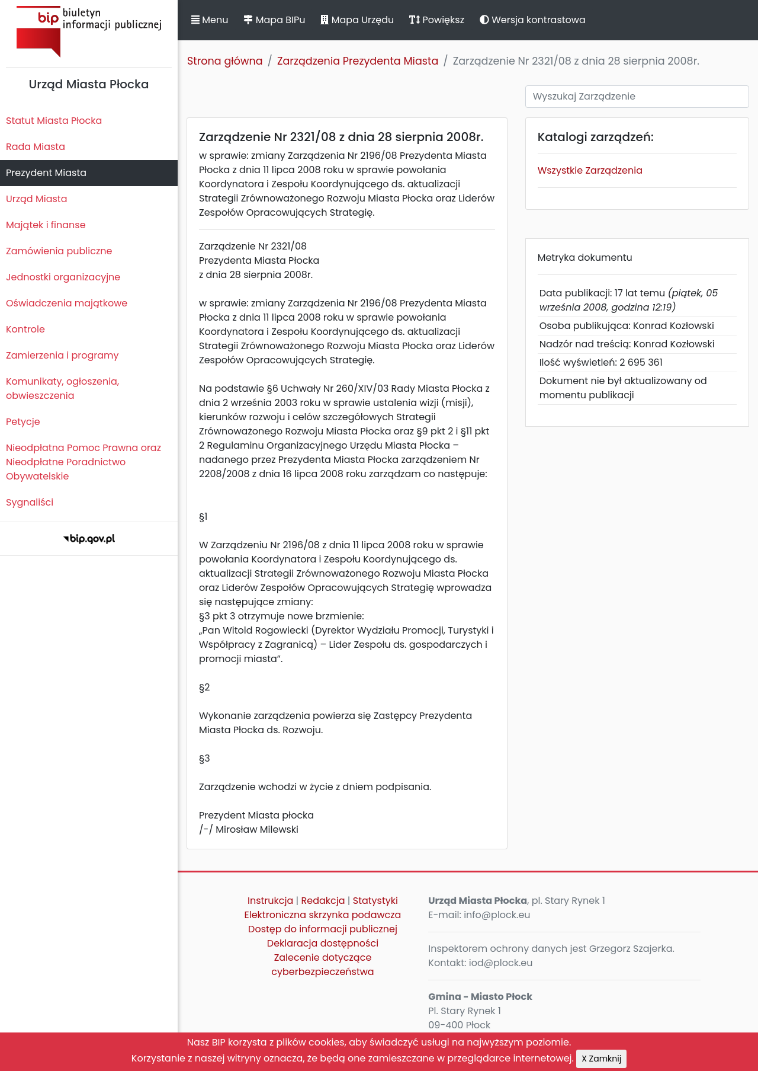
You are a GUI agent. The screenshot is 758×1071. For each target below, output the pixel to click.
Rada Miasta (35, 147)
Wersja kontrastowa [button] (533, 20)
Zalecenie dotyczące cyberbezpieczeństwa (322, 965)
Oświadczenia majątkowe (66, 303)
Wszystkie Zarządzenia (590, 170)
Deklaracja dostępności (322, 943)
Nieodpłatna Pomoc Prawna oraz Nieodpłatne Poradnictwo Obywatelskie (83, 462)
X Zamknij (601, 1058)
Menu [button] (209, 20)
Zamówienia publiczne (59, 251)
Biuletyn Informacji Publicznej (89, 31)
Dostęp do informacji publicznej (322, 929)
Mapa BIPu (274, 20)
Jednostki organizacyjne (63, 277)
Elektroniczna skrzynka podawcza (323, 915)
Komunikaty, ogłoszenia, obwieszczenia (62, 388)
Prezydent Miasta (46, 173)
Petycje (23, 422)
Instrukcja (270, 900)
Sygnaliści (29, 502)
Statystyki (375, 900)
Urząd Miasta (36, 199)
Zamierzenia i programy (62, 355)
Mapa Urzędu (357, 20)
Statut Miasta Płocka (54, 120)
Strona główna (225, 61)
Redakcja (323, 900)
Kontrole (25, 329)
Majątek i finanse (46, 225)
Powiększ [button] (436, 20)
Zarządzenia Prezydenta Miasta (357, 61)
